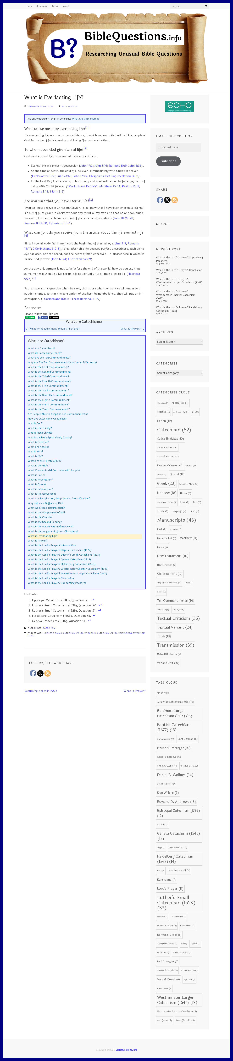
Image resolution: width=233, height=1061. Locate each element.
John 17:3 (86, 165)
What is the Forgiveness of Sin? (46, 512)
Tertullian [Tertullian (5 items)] (163, 609)
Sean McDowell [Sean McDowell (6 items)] (168, 979)
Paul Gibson (69, 106)
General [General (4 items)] (161, 474)
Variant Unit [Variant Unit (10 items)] (168, 663)
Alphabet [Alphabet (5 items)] (162, 403)
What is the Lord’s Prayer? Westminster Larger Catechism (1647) (67, 573)
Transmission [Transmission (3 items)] (164, 988)
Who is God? (35, 423)
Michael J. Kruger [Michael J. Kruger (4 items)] (167, 925)
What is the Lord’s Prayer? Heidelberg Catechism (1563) (62, 564)
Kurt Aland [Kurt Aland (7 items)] (166, 880)
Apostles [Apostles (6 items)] (163, 412)
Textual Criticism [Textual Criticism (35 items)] (178, 618)
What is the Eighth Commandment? (49, 400)
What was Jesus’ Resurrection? (46, 508)
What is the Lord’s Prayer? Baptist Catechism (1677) (59, 550)
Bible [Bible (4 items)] (195, 412)
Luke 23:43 (63, 176)
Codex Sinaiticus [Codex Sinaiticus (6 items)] (169, 757)
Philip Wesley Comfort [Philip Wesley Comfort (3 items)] (167, 970)
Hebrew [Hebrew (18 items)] (167, 493)
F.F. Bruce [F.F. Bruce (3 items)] (162, 824)
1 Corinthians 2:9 (79, 259)
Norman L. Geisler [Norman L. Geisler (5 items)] (169, 935)
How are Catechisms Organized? (47, 419)
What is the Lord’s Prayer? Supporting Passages (57, 583)
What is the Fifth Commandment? (48, 386)
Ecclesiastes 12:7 (43, 176)
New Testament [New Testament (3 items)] (187, 925)
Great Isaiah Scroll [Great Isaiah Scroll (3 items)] (178, 847)
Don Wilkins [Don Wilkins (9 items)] (168, 792)
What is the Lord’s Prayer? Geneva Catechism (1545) (59, 559)
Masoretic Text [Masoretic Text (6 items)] (166, 538)
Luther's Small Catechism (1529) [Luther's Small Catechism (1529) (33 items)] (176, 903)
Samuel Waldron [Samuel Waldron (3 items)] (189, 970)
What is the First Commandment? (48, 367)
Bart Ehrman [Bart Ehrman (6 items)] (188, 739)
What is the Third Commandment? (48, 376)
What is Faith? (36, 475)
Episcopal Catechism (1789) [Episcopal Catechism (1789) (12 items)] (178, 813)
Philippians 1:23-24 (102, 176)
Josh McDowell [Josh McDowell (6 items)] (179, 871)
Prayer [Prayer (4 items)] (189, 582)
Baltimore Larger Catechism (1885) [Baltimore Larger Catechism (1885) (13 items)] (174, 713)
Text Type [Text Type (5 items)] (178, 609)
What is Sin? (35, 456)
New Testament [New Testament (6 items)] (166, 565)
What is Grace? (37, 484)
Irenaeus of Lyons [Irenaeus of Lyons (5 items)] (167, 502)
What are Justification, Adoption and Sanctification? (59, 498)
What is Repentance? (40, 480)
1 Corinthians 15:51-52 (82, 186)
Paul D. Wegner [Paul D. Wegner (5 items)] (167, 961)
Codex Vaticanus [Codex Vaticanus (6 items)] (167, 447)
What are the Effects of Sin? (44, 461)
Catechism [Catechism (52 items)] (174, 429)
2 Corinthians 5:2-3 (46, 248)
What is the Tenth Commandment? (49, 409)
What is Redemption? (40, 489)
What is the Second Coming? (45, 522)
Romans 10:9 (118, 165)
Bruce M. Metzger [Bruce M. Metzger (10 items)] (174, 748)
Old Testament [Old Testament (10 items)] (170, 574)
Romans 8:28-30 (35, 223)
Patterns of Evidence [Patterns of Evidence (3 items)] (182, 952)
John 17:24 (80, 176)
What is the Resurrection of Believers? (51, 527)
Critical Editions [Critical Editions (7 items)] (168, 456)
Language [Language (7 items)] (179, 511)
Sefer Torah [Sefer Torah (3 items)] (189, 979)
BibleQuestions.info (126, 1050)
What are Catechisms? (85, 119)
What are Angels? (38, 447)
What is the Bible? (39, 466)
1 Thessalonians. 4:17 (84, 299)
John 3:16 (100, 165)
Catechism (49, 628)
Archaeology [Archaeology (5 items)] (180, 411)
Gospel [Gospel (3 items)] (161, 847)
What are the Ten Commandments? (49, 358)
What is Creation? (38, 442)
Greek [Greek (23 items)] (166, 483)
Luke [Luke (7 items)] (194, 511)
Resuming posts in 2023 (40, 691)
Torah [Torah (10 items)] (164, 636)
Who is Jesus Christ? (40, 433)
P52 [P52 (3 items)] (184, 943)
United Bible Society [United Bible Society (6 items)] (169, 654)
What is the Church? (40, 517)
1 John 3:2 (56, 191)
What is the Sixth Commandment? (48, 390)
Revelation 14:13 (127, 176)
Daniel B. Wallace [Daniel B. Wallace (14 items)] (175, 775)
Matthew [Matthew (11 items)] (188, 538)
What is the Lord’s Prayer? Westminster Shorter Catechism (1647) (68, 569)
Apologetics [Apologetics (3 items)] (163, 692)
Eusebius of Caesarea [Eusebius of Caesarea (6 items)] (169, 465)
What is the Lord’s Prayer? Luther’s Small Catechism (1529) (64, 555)
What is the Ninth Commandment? (49, 405)
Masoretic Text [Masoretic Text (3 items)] (179, 916)
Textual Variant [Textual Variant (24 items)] (175, 627)
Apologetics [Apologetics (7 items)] (180, 403)
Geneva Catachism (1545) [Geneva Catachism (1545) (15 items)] (178, 836)
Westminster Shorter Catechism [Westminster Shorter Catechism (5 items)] (177, 1011)
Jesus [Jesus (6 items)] (184, 502)
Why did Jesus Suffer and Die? (45, 503)
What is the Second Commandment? (49, 372)
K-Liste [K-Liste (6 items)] (162, 511)
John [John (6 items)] (197, 502)
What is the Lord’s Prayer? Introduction (52, 545)
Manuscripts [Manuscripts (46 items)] (176, 520)
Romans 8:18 (39, 191)
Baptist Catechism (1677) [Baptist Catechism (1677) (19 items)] (174, 727)
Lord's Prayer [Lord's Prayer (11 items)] (170, 888)
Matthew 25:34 (109, 186)
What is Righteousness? (42, 494)
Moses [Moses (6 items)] (162, 547)
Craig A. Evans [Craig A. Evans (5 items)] (167, 766)
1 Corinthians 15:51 (55, 299)
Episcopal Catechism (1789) (100, 633)
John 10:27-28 (123, 218)
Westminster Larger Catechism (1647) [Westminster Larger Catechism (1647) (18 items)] (177, 1000)
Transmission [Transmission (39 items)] (175, 645)
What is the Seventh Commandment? (50, 395)
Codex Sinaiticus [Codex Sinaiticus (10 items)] (170, 439)
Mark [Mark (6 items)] (161, 529)
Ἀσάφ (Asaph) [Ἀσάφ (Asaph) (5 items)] (185, 1020)
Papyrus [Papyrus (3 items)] (195, 943)
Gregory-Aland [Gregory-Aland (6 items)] (188, 484)
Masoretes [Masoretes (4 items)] (175, 529)
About (66, 6)
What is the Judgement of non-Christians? (53, 531)
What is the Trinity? (40, 428)
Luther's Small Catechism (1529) (63, 633)
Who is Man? (35, 451)
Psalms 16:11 (130, 186)
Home (29, 6)
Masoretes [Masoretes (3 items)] (162, 916)
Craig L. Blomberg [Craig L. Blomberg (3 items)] (189, 766)
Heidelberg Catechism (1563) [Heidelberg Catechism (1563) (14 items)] (175, 859)
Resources (42, 6)
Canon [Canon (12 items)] (164, 421)
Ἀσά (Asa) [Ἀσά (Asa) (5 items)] (164, 1020)
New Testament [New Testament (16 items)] (173, 555)
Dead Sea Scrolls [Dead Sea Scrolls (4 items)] (166, 783)
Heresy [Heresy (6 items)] (185, 493)
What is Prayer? (37, 541)
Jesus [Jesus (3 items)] (161, 870)
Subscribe (168, 161)
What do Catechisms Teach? (45, 353)
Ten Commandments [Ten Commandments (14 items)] (175, 600)
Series (55, 6)
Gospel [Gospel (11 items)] (177, 474)
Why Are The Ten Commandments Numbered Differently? (62, 362)
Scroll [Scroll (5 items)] (161, 591)
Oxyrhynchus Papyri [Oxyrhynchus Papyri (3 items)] (167, 943)
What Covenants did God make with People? (54, 470)
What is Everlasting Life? (43, 536)
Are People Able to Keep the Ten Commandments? (58, 414)
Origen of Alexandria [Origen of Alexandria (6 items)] (169, 582)
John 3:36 (134, 165)
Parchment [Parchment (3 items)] (163, 952)
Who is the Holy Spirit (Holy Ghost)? (50, 437)
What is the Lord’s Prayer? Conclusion (51, 578)
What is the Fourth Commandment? (49, 381)
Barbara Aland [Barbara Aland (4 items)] (165, 739)
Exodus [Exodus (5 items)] (191, 465)
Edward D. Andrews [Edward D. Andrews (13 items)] (176, 801)
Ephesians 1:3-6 (60, 223)
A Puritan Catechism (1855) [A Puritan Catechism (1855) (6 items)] (175, 702)
